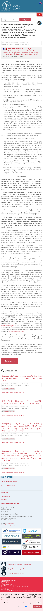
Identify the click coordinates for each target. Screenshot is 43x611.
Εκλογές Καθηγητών (19, 392)
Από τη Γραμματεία (8, 485)
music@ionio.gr (9, 523)
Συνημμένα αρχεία (9, 388)
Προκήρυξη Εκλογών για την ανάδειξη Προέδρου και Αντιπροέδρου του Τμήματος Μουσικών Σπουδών (21, 378)
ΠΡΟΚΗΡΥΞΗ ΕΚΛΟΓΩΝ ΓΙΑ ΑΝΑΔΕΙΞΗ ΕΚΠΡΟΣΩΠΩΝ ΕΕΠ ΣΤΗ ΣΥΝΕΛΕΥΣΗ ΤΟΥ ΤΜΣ (21, 402)
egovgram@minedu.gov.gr (16, 331)
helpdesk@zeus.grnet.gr (8, 325)
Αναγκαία (22, 607)
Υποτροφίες (5, 496)
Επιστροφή (10, 361)
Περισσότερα (5, 600)
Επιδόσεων (30, 607)
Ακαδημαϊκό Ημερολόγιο (10, 503)
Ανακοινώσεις (6, 489)
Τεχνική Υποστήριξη (8, 525)
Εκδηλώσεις (5, 492)
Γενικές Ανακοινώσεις (7, 392)
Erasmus (4, 500)
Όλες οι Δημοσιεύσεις (9, 481)
